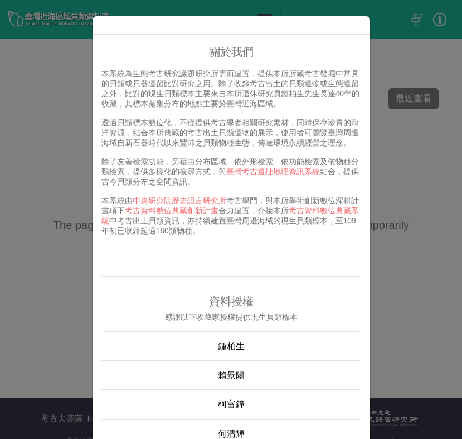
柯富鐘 (231, 404)
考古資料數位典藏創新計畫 (171, 210)
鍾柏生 (231, 346)
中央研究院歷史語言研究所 (179, 200)
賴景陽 (231, 375)
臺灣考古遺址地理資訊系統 (273, 171)
